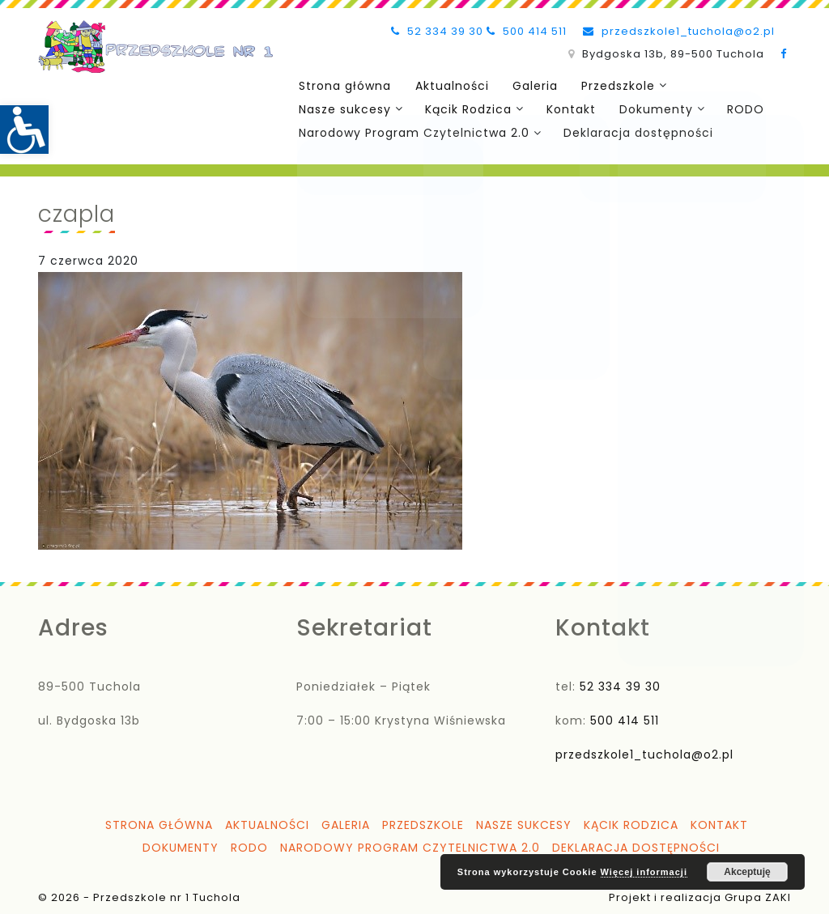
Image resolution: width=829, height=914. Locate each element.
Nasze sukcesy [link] (343, 108)
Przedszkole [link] (606, 85)
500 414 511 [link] (527, 31)
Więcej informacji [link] (644, 872)
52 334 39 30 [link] (437, 31)
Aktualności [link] (446, 85)
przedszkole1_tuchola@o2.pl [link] (679, 31)
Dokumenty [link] (647, 108)
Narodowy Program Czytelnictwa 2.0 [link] (412, 130)
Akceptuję (747, 872)
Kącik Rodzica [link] (465, 108)
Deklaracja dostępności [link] (635, 130)
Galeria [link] (526, 85)
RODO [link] (735, 108)
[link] (24, 129)
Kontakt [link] (565, 108)
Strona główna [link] (343, 85)
